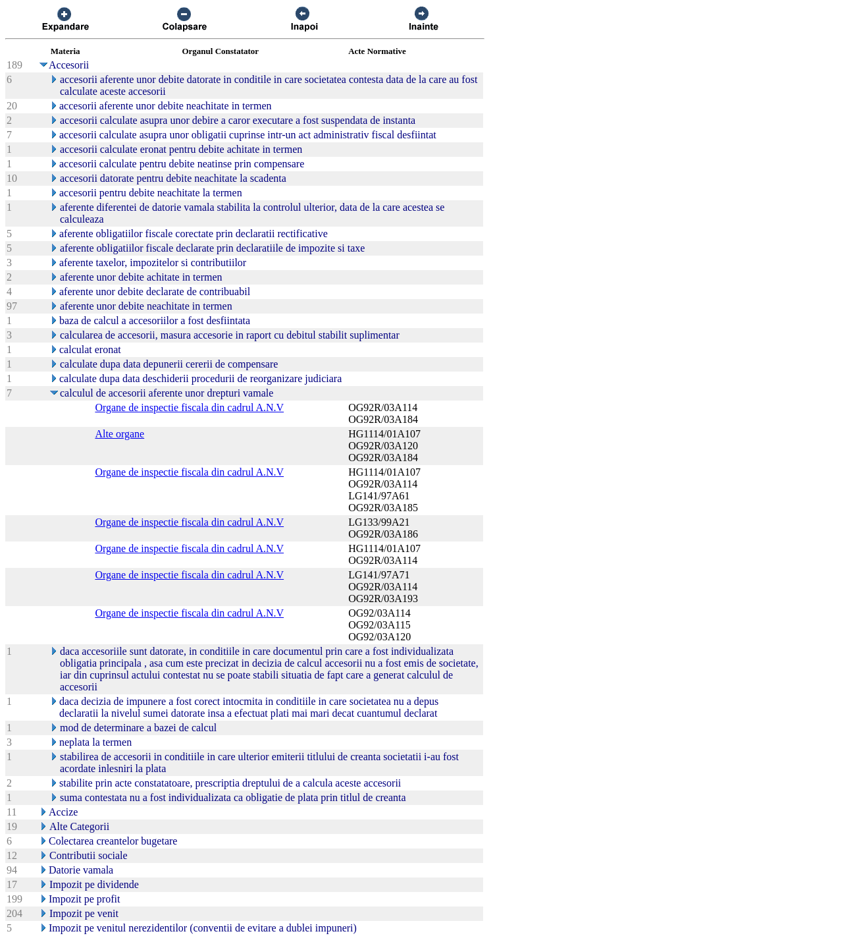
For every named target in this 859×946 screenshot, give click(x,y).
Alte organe (119, 433)
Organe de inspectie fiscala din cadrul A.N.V (189, 407)
